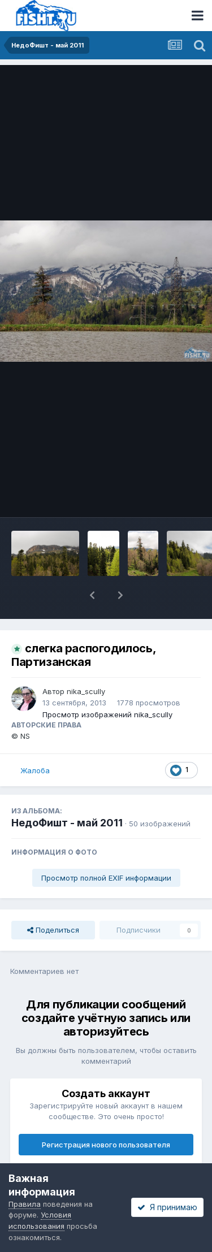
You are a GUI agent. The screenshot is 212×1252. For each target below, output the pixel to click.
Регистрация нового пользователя (106, 1144)
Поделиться (53, 929)
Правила (24, 1203)
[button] (92, 595)
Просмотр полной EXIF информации (106, 877)
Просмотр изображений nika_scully (107, 714)
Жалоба (35, 770)
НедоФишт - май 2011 (67, 823)
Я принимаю (167, 1207)
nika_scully (86, 691)
